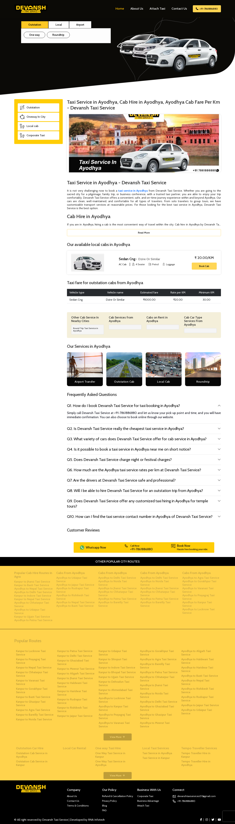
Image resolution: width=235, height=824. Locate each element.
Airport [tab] (80, 26)
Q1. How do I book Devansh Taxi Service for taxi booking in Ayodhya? (123, 408)
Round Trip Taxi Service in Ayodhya (85, 331)
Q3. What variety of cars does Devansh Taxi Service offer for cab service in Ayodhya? (137, 441)
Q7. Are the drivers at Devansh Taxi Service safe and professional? (121, 482)
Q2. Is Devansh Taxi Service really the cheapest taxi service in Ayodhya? (125, 431)
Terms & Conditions (78, 805)
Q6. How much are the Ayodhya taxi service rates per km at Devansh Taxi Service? (134, 472)
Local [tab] (59, 26)
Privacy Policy (109, 800)
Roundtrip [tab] (58, 36)
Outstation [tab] (34, 26)
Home (119, 9)
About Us (136, 9)
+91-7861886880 (207, 8)
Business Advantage (148, 800)
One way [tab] (34, 36)
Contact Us (179, 9)
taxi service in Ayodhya (133, 193)
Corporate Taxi (145, 796)
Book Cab (204, 268)
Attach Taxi (157, 9)
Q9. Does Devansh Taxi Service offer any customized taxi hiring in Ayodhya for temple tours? (137, 506)
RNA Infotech (96, 819)
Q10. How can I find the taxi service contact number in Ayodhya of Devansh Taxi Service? (140, 519)
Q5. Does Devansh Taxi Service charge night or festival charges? (119, 462)
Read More (144, 235)
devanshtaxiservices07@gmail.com (196, 796)
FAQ (104, 810)
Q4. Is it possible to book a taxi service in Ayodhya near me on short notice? (129, 451)
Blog (104, 805)
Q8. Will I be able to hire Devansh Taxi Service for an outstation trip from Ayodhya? (135, 493)
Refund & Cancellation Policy (117, 796)
